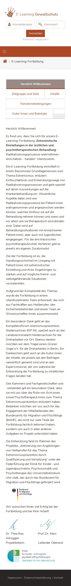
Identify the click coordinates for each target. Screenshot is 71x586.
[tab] (59, 111)
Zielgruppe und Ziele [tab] (25, 94)
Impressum (14, 578)
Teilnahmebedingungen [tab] (35, 104)
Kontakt (58, 578)
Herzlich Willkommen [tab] (36, 84)
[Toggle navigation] (4, 51)
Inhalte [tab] (54, 94)
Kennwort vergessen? (35, 39)
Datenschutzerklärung (37, 578)
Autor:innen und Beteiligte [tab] (29, 114)
